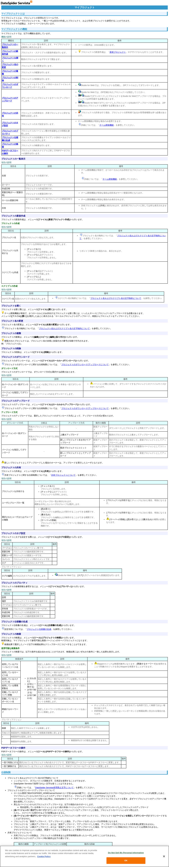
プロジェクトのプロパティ (14, 582)
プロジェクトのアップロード (15, 401)
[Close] (164, 856)
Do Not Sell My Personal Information (126, 852)
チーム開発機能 (106, 125)
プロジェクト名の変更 (12, 321)
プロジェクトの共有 (11, 467)
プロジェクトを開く (11, 305)
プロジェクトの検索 (11, 634)
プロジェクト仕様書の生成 (14, 621)
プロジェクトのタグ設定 (13, 533)
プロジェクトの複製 (11, 333)
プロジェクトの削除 (11, 348)
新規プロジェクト (118, 52)
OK (125, 860)
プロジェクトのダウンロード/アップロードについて (85, 364)
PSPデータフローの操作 (13, 748)
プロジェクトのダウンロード (15, 357)
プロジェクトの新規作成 (13, 216)
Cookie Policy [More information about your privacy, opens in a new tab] (43, 856)
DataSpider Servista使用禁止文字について (54, 787)
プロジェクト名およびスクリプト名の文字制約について (115, 298)
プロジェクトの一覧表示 (13, 159)
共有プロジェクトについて (63, 475)
